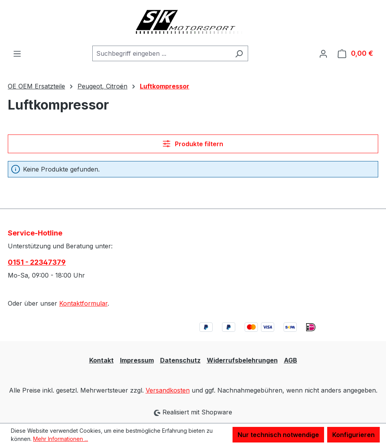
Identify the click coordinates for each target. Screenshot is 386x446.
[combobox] (161, 53)
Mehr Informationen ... (60, 438)
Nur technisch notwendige (278, 435)
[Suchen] (239, 53)
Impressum (137, 360)
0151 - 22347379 (37, 262)
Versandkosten (168, 390)
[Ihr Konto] (323, 53)
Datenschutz (180, 360)
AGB (290, 360)
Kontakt (101, 360)
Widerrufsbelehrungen (242, 360)
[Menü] (17, 53)
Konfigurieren (353, 435)
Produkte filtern (193, 144)
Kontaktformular (83, 303)
